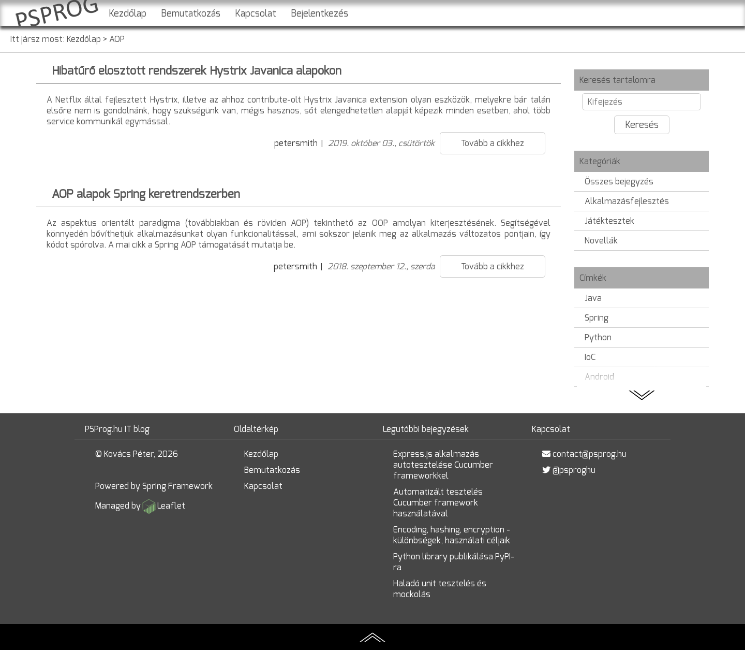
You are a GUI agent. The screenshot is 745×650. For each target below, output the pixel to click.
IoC (590, 357)
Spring (596, 317)
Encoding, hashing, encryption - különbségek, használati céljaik (451, 535)
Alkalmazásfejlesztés (627, 201)
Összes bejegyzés (619, 181)
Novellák (601, 240)
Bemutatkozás (190, 13)
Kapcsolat (255, 13)
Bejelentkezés (319, 13)
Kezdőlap (127, 13)
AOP (117, 39)
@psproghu (574, 470)
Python (598, 337)
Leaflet (171, 505)
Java (593, 298)
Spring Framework (177, 486)
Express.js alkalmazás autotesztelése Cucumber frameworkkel (443, 465)
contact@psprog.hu (590, 454)
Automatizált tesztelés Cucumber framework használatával (438, 502)
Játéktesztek (609, 220)
